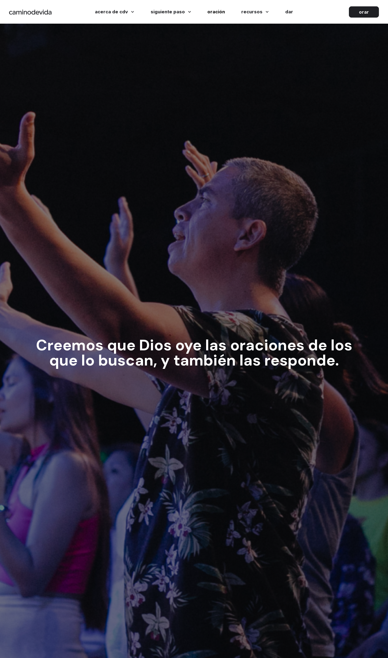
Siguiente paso (171, 12)
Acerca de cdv (114, 12)
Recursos (255, 12)
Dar (289, 12)
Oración (216, 12)
